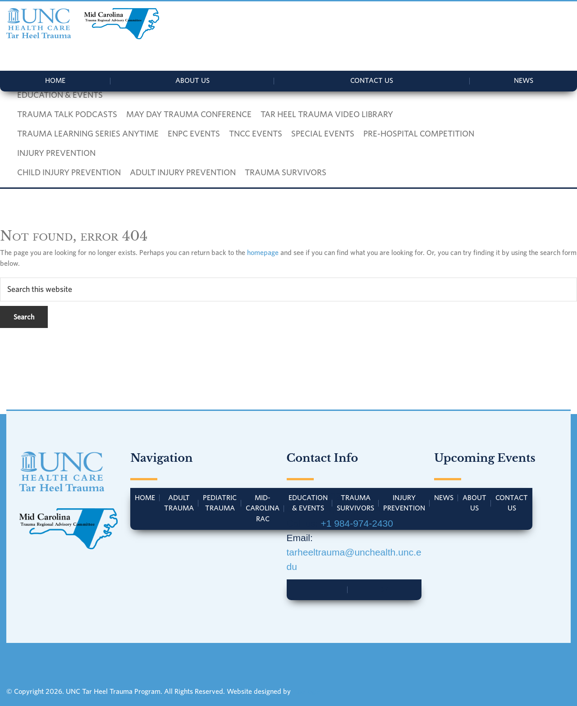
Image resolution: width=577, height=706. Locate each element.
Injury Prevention (404, 502)
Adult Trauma (179, 502)
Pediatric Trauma (220, 502)
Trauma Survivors (355, 502)
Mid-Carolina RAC (262, 508)
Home (55, 80)
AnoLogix (307, 691)
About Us (192, 80)
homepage (263, 252)
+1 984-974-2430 (357, 523)
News (523, 80)
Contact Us (371, 80)
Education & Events (308, 502)
